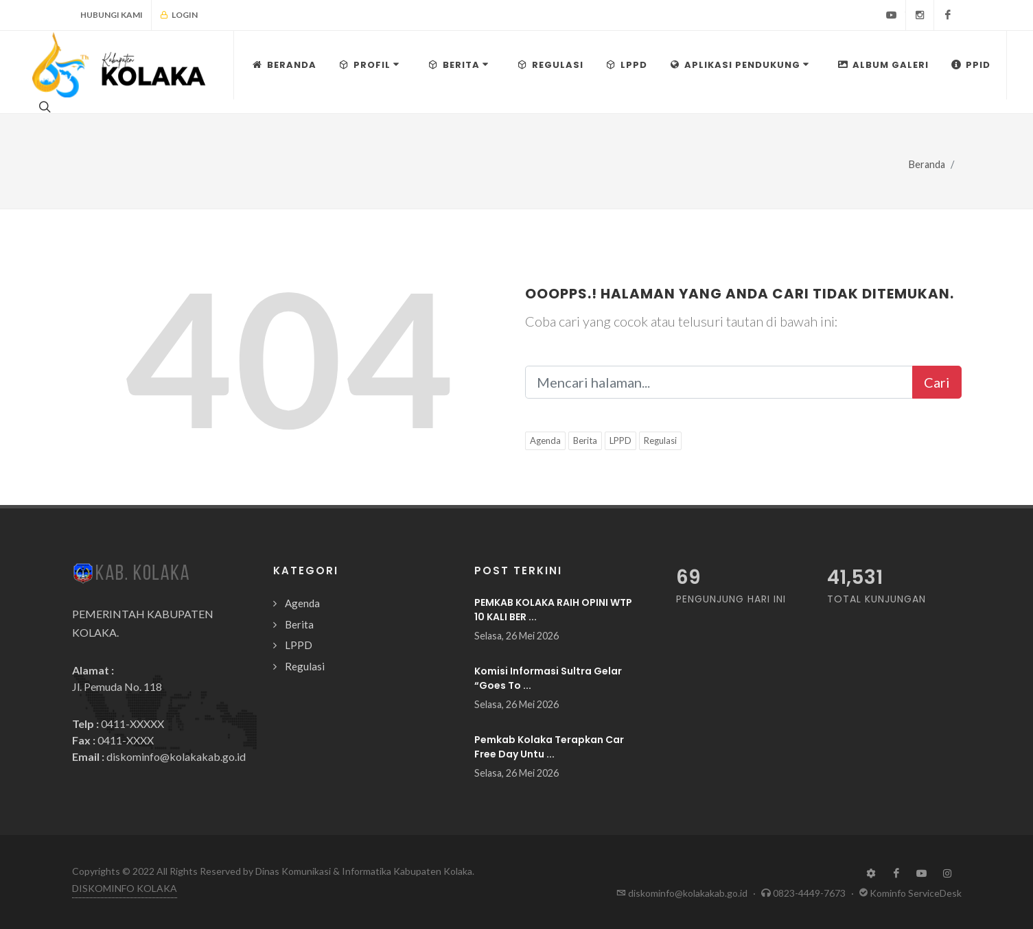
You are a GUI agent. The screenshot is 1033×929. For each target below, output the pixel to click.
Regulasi (660, 440)
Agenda (545, 440)
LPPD (620, 440)
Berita (585, 440)
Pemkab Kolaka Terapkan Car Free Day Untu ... (549, 747)
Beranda (927, 164)
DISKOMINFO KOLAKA (124, 888)
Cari (937, 382)
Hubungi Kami (111, 15)
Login (179, 15)
